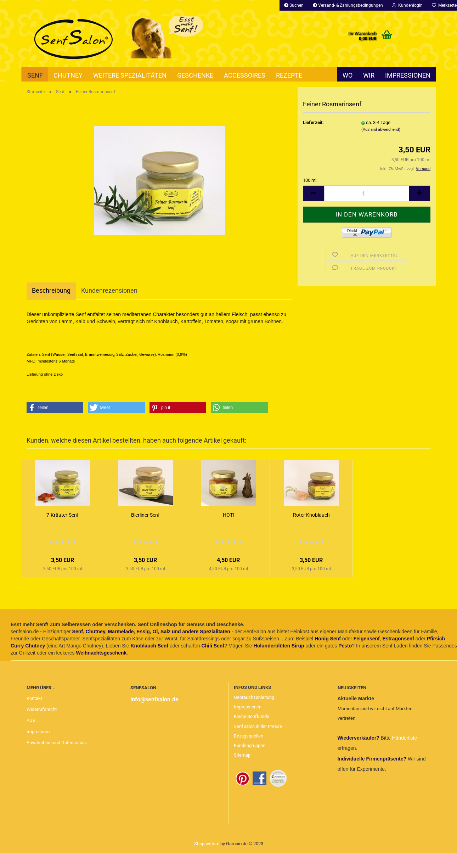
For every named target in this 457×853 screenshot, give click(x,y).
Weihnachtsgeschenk (101, 653)
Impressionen (407, 75)
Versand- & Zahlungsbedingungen (348, 5)
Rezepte (289, 75)
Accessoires (244, 75)
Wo (347, 75)
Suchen (294, 5)
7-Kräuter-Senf (62, 515)
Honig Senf (328, 638)
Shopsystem (206, 843)
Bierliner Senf (145, 515)
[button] (55, 407)
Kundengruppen (249, 745)
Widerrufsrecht (42, 709)
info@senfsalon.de (154, 699)
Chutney (68, 75)
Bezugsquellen (248, 736)
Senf (35, 75)
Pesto (345, 646)
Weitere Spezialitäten (130, 75)
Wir (368, 75)
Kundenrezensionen (109, 290)
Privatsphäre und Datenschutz (57, 742)
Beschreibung (51, 290)
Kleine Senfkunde (251, 716)
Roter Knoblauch (311, 515)
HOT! (228, 515)
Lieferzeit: (313, 122)
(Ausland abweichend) (380, 129)
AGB (31, 720)
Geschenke (195, 75)
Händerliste (404, 738)
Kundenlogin (407, 5)
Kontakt (34, 698)
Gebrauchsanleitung (254, 697)
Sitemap (242, 755)
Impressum (38, 731)
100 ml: (310, 180)
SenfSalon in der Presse (258, 726)
